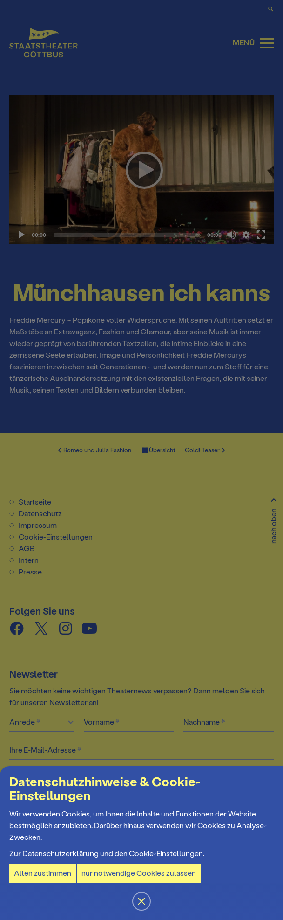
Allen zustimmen (42, 873)
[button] (141, 460)
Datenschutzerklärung (60, 854)
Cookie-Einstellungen (166, 854)
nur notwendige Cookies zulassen (138, 873)
